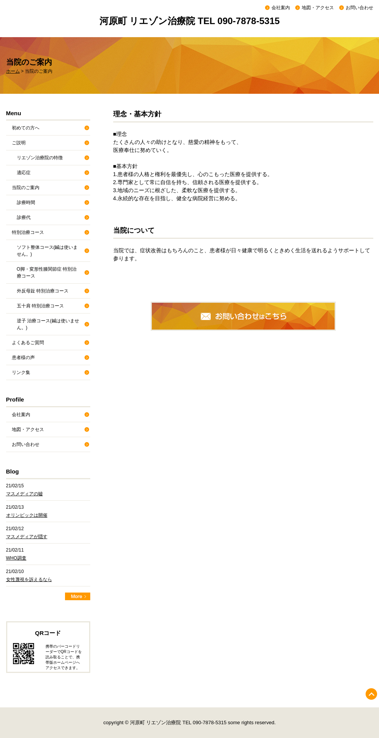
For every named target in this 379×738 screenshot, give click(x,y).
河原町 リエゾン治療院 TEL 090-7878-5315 (189, 21)
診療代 (24, 217)
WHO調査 (16, 558)
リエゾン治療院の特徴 (40, 157)
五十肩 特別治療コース (40, 306)
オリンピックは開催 (26, 515)
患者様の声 (23, 357)
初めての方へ (25, 128)
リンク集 (21, 372)
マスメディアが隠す (26, 536)
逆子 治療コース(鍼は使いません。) (48, 324)
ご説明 (19, 142)
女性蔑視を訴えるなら (29, 579)
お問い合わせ (359, 7)
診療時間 (26, 202)
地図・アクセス (318, 7)
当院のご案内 (25, 187)
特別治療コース (28, 232)
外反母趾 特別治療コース (42, 291)
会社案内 (281, 7)
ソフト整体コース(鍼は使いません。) (47, 251)
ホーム (13, 71)
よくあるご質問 (28, 342)
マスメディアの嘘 (24, 493)
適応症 (24, 172)
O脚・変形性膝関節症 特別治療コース (47, 272)
